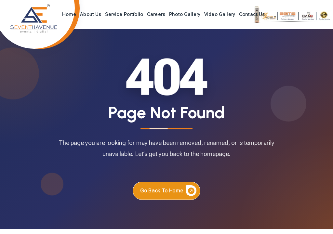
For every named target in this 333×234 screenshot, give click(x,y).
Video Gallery (219, 14)
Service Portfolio (124, 14)
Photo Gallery (184, 14)
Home (69, 14)
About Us (90, 14)
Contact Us (252, 14)
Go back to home (168, 190)
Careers (156, 14)
